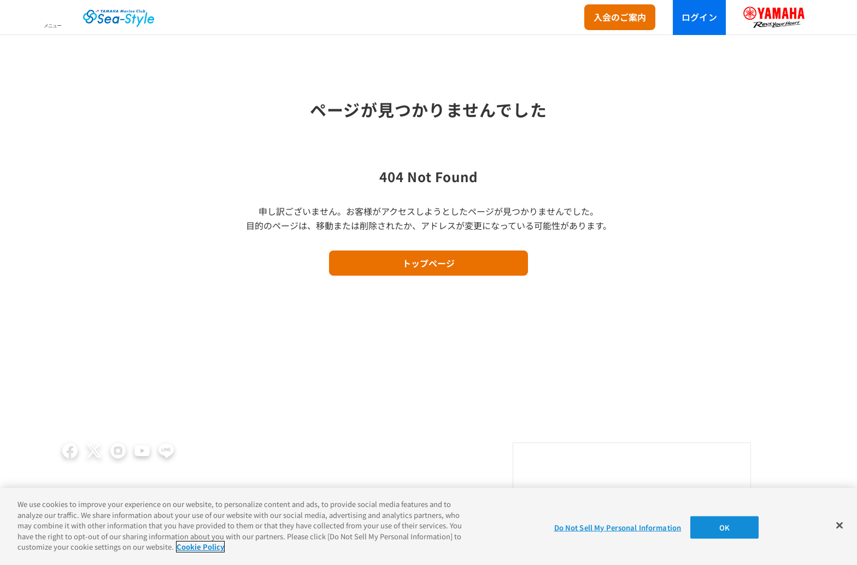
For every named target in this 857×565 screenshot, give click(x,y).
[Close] (839, 525)
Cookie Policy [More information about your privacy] (200, 546)
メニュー (52, 25)
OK (724, 527)
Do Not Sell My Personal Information (618, 527)
